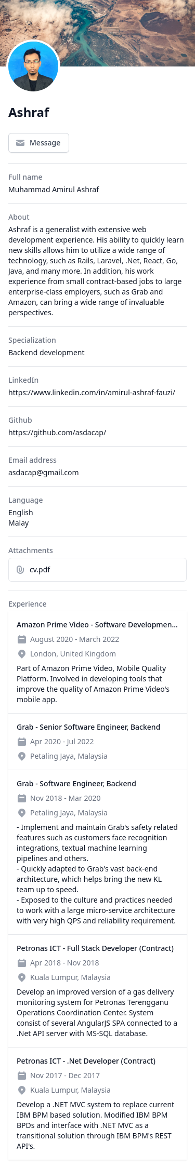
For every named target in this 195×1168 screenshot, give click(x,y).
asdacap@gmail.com (43, 472)
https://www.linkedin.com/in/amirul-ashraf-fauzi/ (91, 392)
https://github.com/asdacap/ (57, 432)
